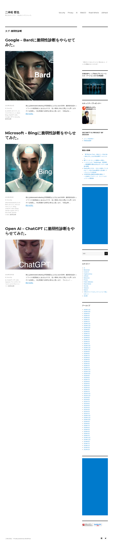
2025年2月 (87, 319)
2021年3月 (87, 409)
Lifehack (104, 13)
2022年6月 (87, 381)
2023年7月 (87, 355)
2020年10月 (87, 419)
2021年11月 (87, 395)
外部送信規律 (87, 140)
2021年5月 (87, 405)
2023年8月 (87, 353)
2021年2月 (87, 411)
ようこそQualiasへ (89, 138)
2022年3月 (87, 387)
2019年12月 (87, 437)
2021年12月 (87, 393)
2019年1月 (87, 445)
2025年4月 (87, 315)
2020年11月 (87, 417)
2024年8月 (87, 331)
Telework (86, 288)
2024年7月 (87, 333)
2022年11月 (87, 371)
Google (7, 117)
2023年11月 (87, 347)
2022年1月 (87, 391)
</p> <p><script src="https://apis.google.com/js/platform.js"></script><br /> (95, 44)
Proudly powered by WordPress (22, 538)
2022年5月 (87, 383)
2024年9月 (87, 329)
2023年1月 (87, 367)
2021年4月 (87, 407)
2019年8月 (87, 441)
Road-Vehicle (94, 13)
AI (76, 13)
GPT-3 (12, 117)
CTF (14, 280)
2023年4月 (87, 361)
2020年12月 (87, 415)
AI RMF (9, 111)
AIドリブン (15, 111)
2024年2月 (87, 341)
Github (16, 208)
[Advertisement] (95, 215)
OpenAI (7, 282)
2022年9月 (87, 375)
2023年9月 (87, 351)
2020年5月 (87, 429)
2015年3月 (87, 447)
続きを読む (29, 114)
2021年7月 (87, 401)
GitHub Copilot (9, 210)
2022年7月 (87, 379)
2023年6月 (87, 357)
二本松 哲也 (12, 12)
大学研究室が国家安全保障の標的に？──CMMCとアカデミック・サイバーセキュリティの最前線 (95, 176)
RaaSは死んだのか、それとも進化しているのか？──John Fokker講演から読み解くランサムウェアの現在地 (96, 170)
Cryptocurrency (88, 274)
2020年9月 (87, 421)
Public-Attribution (88, 282)
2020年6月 (87, 427)
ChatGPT (11, 115)
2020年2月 (87, 435)
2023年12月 (87, 345)
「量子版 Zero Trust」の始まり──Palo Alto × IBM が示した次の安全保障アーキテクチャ (96, 156)
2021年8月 (87, 399)
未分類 (85, 296)
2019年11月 (87, 439)
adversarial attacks (11, 202)
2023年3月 (87, 363)
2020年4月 (87, 431)
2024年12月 (87, 323)
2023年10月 (87, 349)
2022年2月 (87, 389)
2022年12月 (87, 369)
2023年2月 (87, 365)
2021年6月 (87, 403)
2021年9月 (87, 397)
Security (62, 13)
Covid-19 (86, 272)
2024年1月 (87, 343)
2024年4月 (87, 339)
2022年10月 (87, 373)
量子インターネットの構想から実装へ (94, 160)
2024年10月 (87, 327)
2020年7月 (87, 425)
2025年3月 (87, 317)
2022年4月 (87, 385)
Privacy (70, 13)
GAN (16, 115)
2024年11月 (87, 325)
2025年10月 (87, 311)
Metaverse (87, 278)
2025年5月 (87, 313)
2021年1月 (87, 413)
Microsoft (8, 212)
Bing (6, 115)
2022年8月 (87, 377)
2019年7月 (87, 443)
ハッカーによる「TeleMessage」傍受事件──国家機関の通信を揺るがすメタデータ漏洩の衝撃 (96, 164)
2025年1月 (87, 321)
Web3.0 (83, 13)
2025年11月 (87, 309)
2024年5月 (87, 337)
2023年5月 (87, 359)
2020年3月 (87, 433)
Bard (18, 113)
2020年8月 (87, 423)
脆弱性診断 (8, 119)
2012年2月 (87, 449)
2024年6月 (87, 335)
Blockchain (87, 270)
